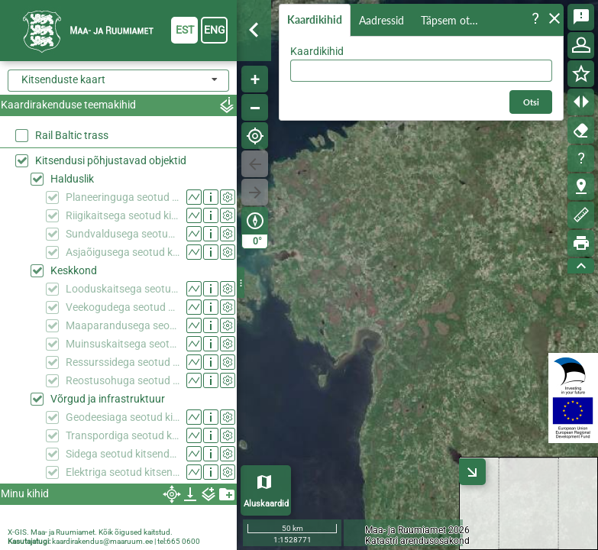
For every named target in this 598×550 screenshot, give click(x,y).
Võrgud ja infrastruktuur (107, 399)
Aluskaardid (266, 504)
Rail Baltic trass (71, 135)
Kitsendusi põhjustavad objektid (110, 160)
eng (214, 30)
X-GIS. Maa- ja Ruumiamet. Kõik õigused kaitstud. (90, 532)
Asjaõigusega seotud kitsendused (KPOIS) (122, 252)
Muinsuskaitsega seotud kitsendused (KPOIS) (122, 344)
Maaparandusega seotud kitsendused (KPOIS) (122, 325)
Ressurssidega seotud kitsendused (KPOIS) (122, 362)
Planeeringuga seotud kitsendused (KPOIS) (122, 197)
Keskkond (73, 270)
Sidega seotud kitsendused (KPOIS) (122, 454)
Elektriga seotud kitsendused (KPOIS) (122, 472)
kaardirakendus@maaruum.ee (102, 541)
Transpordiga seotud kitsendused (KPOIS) (122, 435)
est (185, 30)
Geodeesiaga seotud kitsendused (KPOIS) (122, 417)
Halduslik (72, 179)
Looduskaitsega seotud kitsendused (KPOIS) (122, 289)
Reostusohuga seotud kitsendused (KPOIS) (122, 380)
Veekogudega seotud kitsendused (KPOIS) (122, 307)
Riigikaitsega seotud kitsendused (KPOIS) (122, 215)
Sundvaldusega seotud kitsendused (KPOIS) (122, 234)
